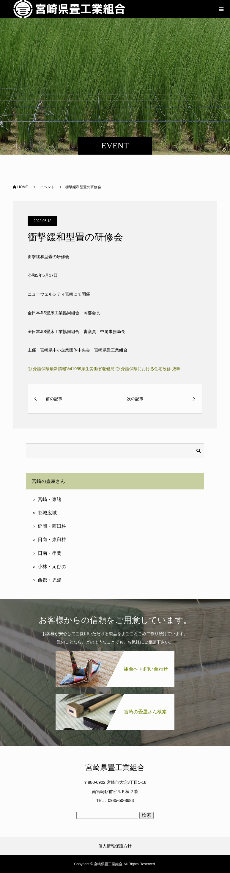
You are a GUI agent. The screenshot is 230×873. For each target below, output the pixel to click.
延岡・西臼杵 (52, 526)
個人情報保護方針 (115, 846)
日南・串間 (50, 553)
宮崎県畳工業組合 (115, 768)
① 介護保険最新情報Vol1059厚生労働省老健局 (71, 368)
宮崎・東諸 (50, 499)
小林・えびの (52, 566)
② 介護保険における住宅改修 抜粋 (148, 368)
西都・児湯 (50, 579)
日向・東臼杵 (52, 539)
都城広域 (47, 512)
